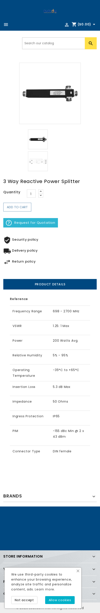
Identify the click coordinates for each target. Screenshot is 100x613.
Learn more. (45, 589)
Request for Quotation (30, 223)
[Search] (59, 43)
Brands (12, 496)
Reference (19, 299)
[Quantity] (31, 193)
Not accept (24, 600)
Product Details (50, 284)
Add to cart (17, 207)
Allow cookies (60, 600)
